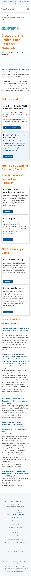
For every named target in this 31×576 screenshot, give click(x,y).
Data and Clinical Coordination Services (13, 191)
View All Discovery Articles (9, 323)
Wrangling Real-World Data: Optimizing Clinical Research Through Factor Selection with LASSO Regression (15, 473)
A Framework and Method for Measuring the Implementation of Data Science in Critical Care (15, 330)
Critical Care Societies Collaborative (15, 542)
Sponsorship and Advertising (15, 527)
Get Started (8, 156)
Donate (24, 1)
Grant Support (9, 218)
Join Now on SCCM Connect (12, 128)
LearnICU (15, 536)
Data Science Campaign (14, 259)
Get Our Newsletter (15, 551)
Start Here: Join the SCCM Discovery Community (15, 107)
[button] (15, 3)
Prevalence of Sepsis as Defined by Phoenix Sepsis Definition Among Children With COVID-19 (14, 401)
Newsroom (15, 524)
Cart (20, 1)
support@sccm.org (17, 515)
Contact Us (15, 517)
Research (10, 16)
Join (28, 1)
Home (3, 16)
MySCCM (12, 1)
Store (16, 1)
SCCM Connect (6, 1)
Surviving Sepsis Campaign (15, 539)
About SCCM (15, 521)
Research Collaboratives (14, 288)
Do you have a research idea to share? (14, 136)
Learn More (8, 211)
